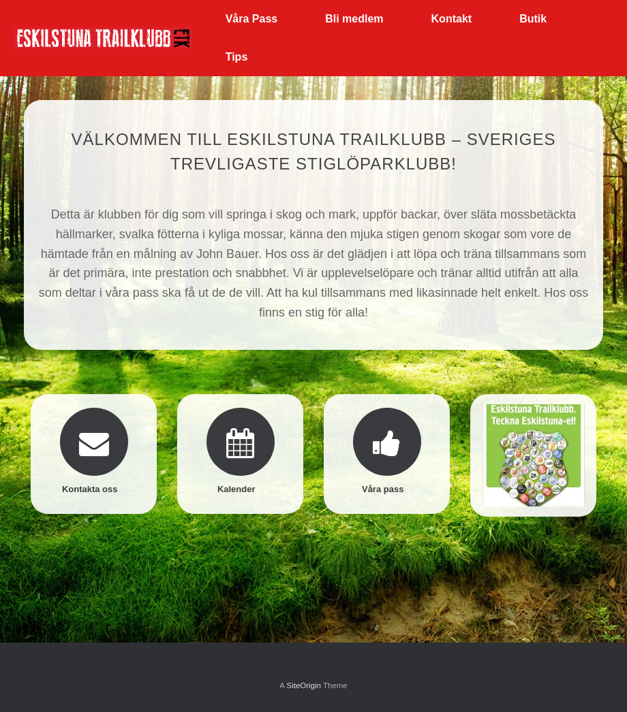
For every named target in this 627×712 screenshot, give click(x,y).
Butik (533, 19)
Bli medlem (354, 19)
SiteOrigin (303, 685)
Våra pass (387, 489)
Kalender (240, 489)
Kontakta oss (93, 489)
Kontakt (451, 19)
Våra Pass (252, 19)
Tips (237, 57)
